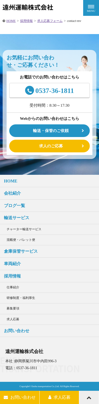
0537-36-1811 (49, 90)
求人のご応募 (51, 146)
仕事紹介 (13, 287)
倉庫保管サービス (21, 251)
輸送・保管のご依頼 (51, 131)
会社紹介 (12, 193)
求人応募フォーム (50, 21)
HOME (11, 21)
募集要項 (13, 308)
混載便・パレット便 (21, 240)
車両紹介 (12, 263)
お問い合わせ (16, 330)
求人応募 (13, 319)
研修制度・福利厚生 (21, 298)
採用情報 (26, 21)
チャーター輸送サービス (24, 229)
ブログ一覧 (14, 205)
